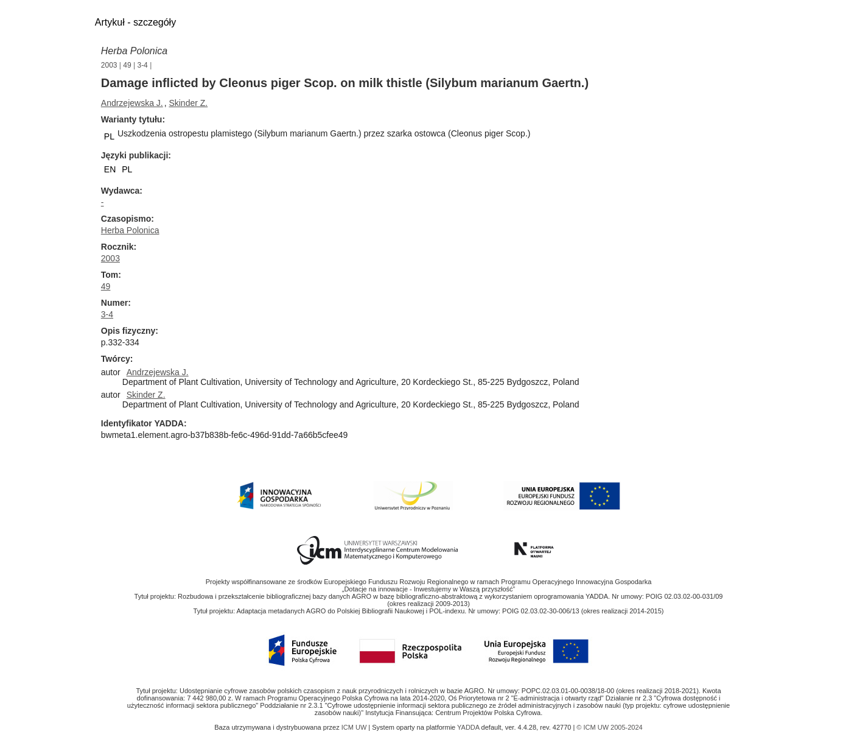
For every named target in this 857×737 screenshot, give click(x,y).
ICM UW (355, 727)
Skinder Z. (188, 103)
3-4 (142, 65)
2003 (109, 65)
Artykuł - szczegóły (135, 22)
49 (127, 65)
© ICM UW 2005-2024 (609, 727)
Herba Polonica (134, 51)
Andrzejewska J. (132, 103)
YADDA (469, 727)
